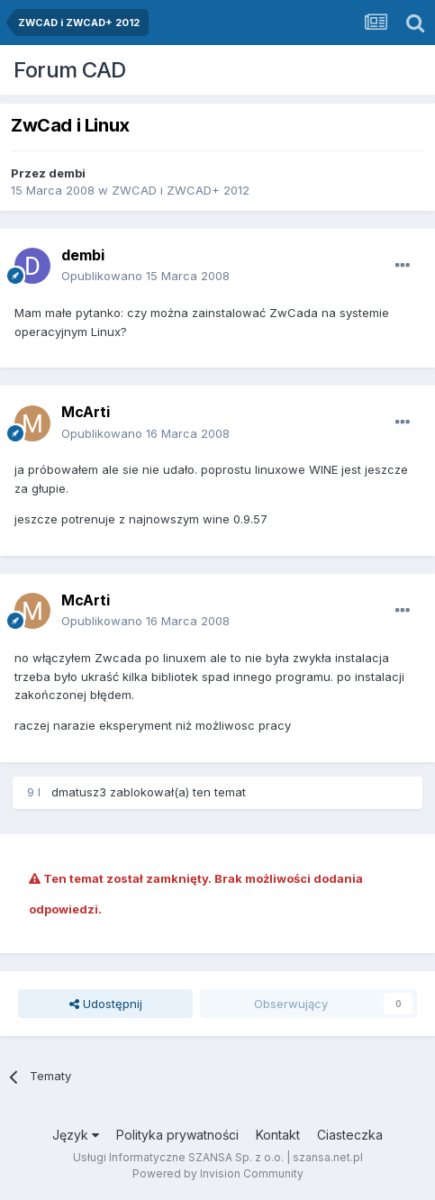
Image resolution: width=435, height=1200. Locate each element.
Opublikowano (145, 275)
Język (75, 1134)
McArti (85, 412)
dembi (67, 173)
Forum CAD (70, 70)
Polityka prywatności (177, 1134)
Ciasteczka (350, 1134)
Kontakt (278, 1134)
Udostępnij (105, 1003)
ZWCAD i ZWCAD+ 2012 (180, 190)
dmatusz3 (78, 792)
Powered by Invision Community (218, 1173)
